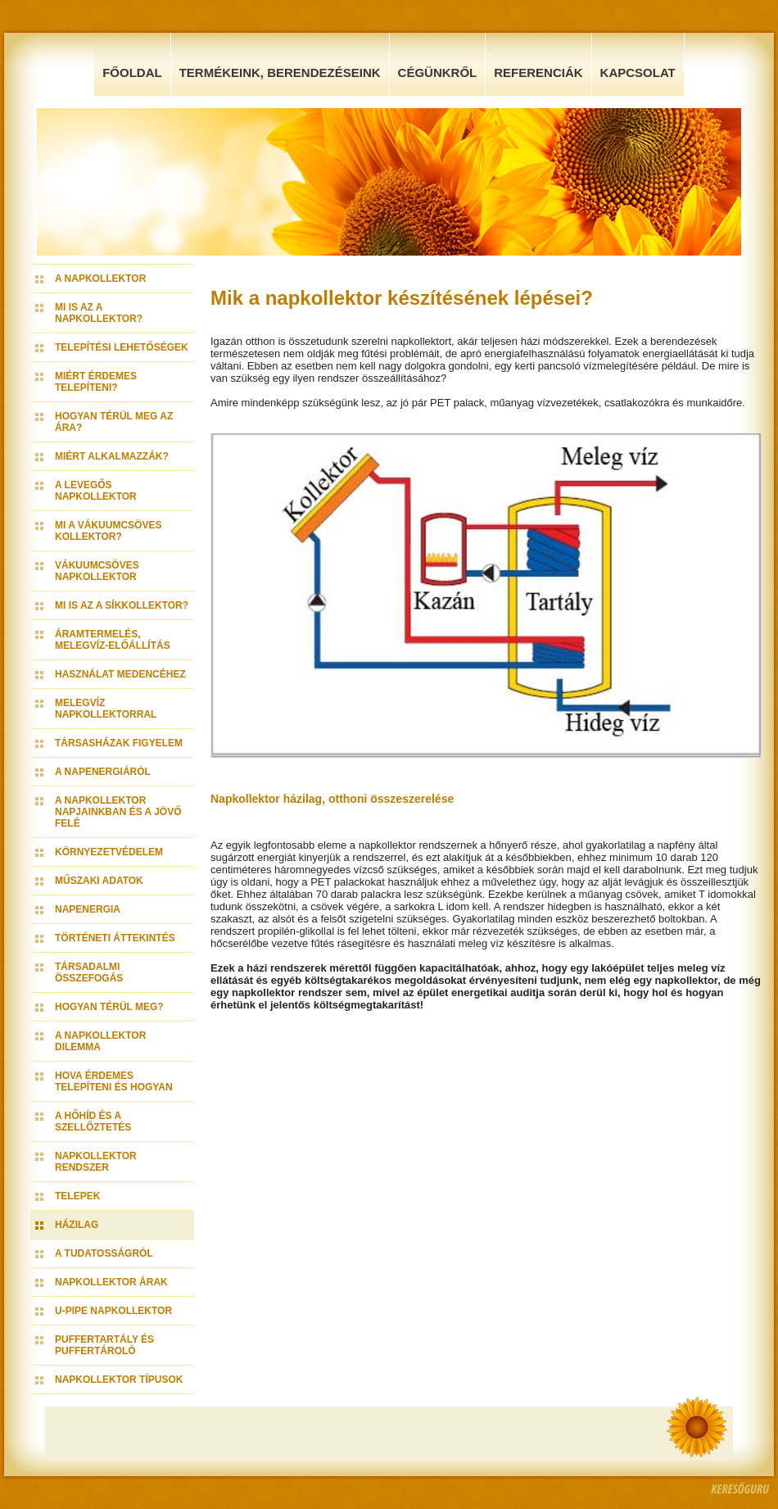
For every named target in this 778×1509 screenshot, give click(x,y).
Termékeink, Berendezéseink (280, 72)
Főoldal (132, 72)
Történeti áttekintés (115, 938)
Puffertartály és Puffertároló (104, 1345)
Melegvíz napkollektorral (105, 708)
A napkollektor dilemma (100, 1041)
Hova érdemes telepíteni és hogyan (114, 1081)
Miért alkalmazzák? (112, 456)
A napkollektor (100, 278)
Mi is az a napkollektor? (98, 312)
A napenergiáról (103, 771)
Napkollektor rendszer (96, 1161)
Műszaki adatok (99, 880)
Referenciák (538, 72)
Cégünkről (437, 72)
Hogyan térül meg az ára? (114, 421)
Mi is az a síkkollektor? (121, 605)
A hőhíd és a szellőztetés (93, 1121)
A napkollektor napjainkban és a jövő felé (118, 812)
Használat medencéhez (120, 674)
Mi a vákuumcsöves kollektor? (108, 530)
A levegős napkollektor (96, 490)
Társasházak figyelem (119, 743)
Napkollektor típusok (119, 1379)
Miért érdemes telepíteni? (96, 381)
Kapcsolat (638, 72)
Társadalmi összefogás (89, 972)
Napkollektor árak (111, 1282)
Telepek (77, 1196)
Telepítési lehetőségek (121, 347)
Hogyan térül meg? (109, 1007)
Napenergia (87, 909)
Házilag (76, 1224)
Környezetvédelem (109, 852)
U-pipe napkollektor (113, 1310)
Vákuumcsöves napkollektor (97, 571)
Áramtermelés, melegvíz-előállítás (112, 639)
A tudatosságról (104, 1253)
